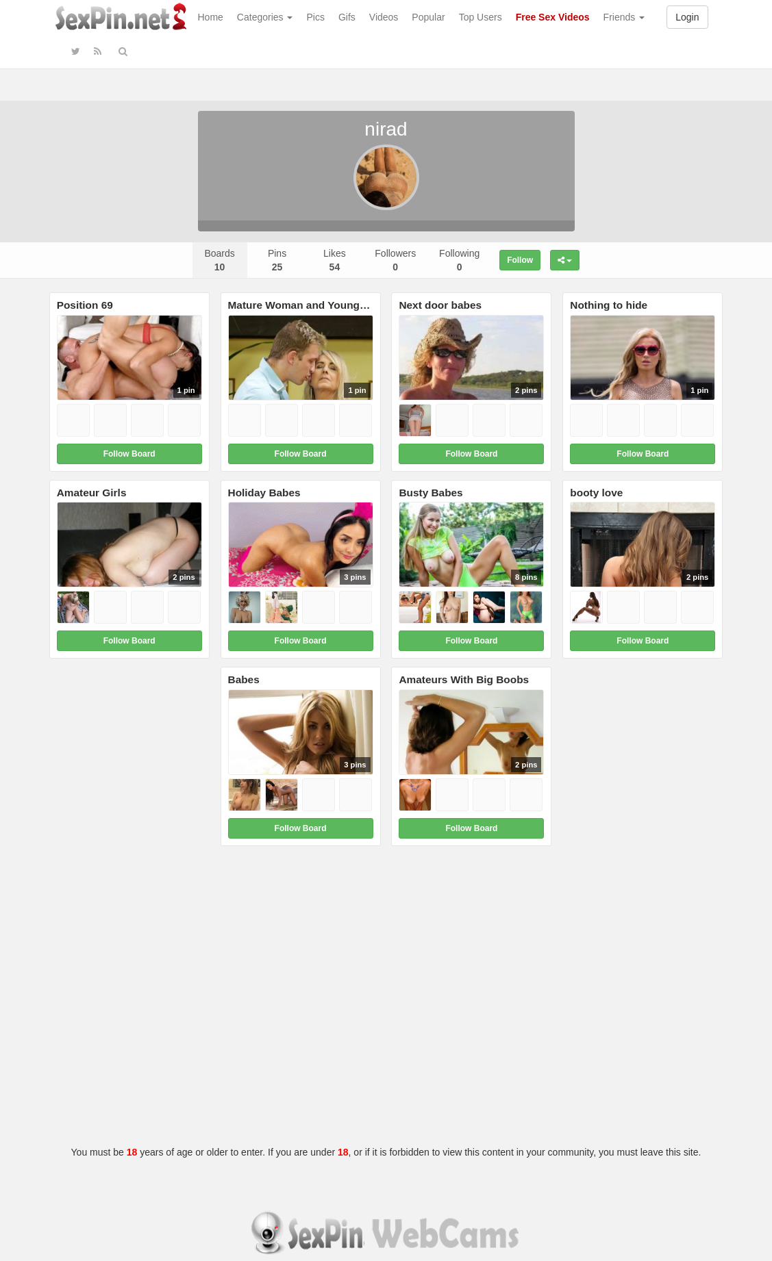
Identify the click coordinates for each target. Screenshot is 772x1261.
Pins (277, 260)
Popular (428, 17)
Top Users (480, 17)
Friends (624, 17)
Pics (315, 17)
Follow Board (129, 454)
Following (459, 260)
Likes (334, 260)
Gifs (347, 17)
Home (210, 17)
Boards (219, 260)
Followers (395, 260)
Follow (520, 260)
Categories (265, 17)
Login (687, 17)
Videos (384, 17)
